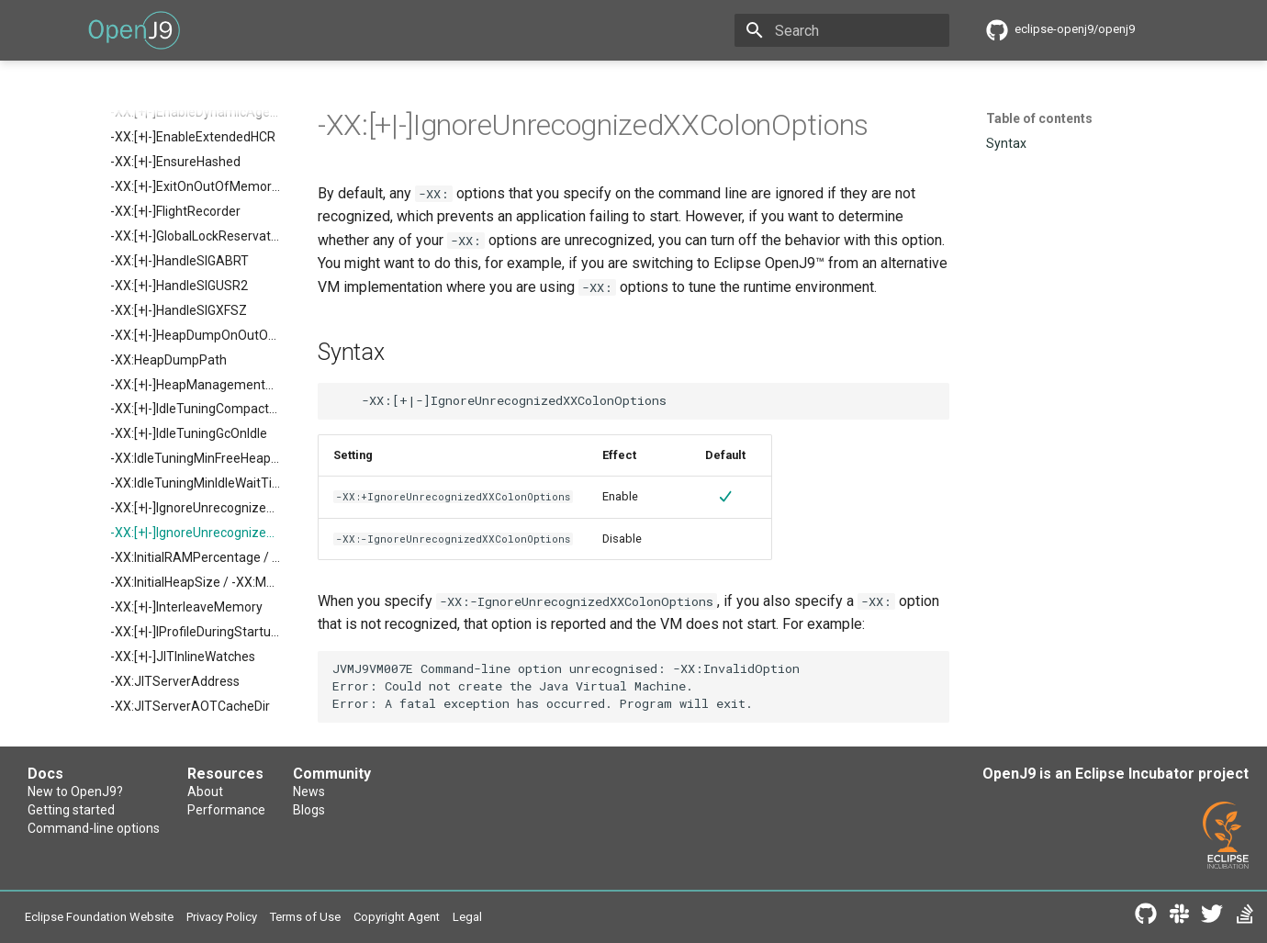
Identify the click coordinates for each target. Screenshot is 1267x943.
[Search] (841, 30)
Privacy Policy (221, 917)
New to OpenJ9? (75, 791)
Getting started (71, 810)
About (205, 791)
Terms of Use (305, 917)
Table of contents (1039, 118)
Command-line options (94, 828)
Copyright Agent (396, 917)
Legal (467, 917)
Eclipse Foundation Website (99, 917)
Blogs (309, 810)
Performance (226, 810)
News (309, 791)
